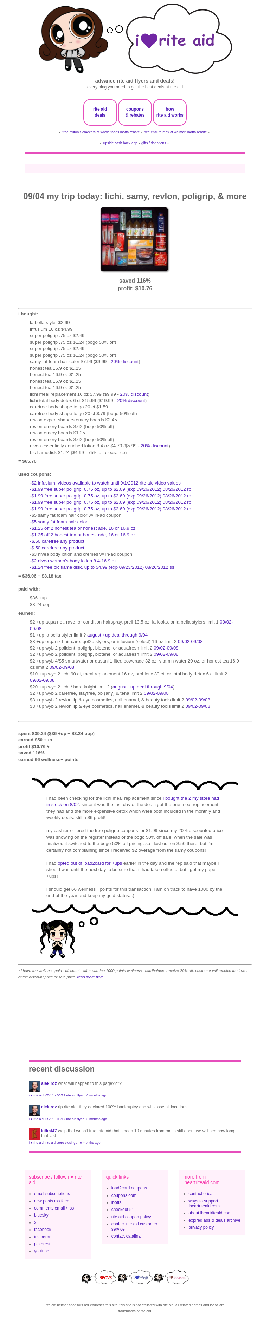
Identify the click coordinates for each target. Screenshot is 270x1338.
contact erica (200, 1193)
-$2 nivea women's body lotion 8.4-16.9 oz (73, 560)
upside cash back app (120, 143)
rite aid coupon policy (131, 1216)
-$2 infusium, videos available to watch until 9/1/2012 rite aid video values (105, 483)
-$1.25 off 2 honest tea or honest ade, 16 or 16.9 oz (82, 528)
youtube (41, 1250)
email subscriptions (52, 1193)
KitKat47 (49, 1130)
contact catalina (126, 1236)
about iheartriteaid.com (209, 1213)
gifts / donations (153, 143)
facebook (42, 1229)
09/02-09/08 (190, 641)
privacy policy (201, 1227)
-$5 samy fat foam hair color (58, 522)
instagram (43, 1236)
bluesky (41, 1215)
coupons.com (123, 1195)
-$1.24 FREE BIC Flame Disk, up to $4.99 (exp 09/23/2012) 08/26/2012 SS (102, 567)
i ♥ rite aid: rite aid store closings (53, 1143)
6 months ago (96, 1095)
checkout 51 (122, 1209)
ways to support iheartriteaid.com (204, 1203)
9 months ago (90, 1143)
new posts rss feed (51, 1201)
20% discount (125, 361)
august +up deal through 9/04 (117, 635)
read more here (90, 977)
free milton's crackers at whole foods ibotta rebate (101, 132)
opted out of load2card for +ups (90, 863)
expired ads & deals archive (214, 1220)
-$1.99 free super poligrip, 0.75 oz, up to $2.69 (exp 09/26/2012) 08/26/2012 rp (110, 489)
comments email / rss (54, 1208)
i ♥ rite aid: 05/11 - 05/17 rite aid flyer (56, 1095)
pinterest (42, 1243)
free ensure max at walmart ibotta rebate (175, 132)
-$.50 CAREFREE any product (57, 541)
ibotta (116, 1202)
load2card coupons (129, 1188)
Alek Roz (49, 1083)
